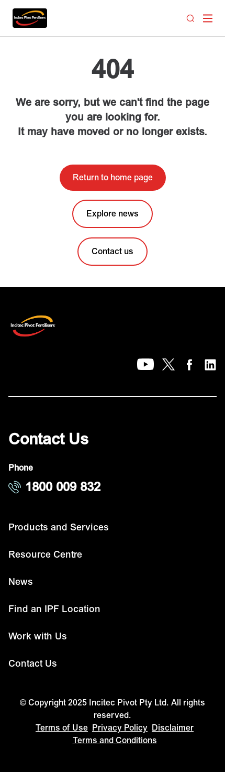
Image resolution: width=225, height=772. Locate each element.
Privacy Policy (120, 728)
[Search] (190, 18)
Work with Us (37, 636)
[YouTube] (145, 364)
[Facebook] (189, 364)
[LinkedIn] (210, 364)
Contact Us (32, 664)
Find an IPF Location (54, 609)
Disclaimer (173, 728)
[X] (168, 364)
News (20, 582)
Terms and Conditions (115, 740)
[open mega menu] (207, 18)
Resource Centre (45, 555)
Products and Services (58, 527)
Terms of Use (62, 728)
